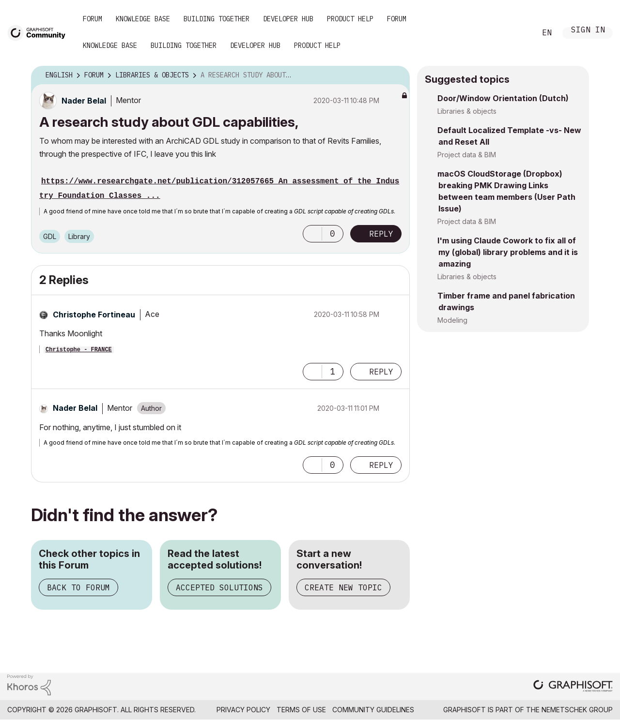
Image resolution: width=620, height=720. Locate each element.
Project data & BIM (466, 154)
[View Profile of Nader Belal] (84, 100)
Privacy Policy (243, 709)
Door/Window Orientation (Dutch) (503, 98)
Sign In (588, 30)
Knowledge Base (143, 19)
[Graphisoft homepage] (573, 687)
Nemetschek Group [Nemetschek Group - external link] (577, 709)
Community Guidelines (373, 709)
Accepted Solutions (219, 587)
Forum (92, 19)
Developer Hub (288, 19)
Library (79, 236)
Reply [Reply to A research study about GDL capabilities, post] (381, 234)
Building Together (216, 19)
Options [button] (396, 75)
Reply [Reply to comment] (381, 371)
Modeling (452, 320)
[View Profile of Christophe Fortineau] (94, 314)
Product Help (350, 19)
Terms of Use (301, 709)
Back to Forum (78, 587)
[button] (312, 233)
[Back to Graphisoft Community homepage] (39, 32)
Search (518, 32)
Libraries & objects (466, 111)
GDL (49, 236)
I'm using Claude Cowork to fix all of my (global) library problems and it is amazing (507, 252)
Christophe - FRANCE (79, 349)
